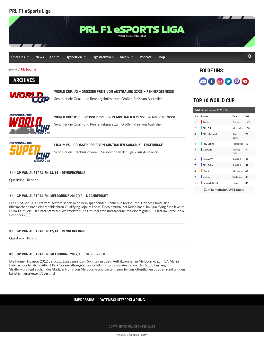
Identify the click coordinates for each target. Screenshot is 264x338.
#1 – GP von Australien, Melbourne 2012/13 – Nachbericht (58, 196)
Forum (54, 57)
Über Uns (20, 57)
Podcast (145, 57)
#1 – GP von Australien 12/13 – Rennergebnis (47, 231)
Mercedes (237, 128)
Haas (235, 182)
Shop (161, 57)
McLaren (237, 171)
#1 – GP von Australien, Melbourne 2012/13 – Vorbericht (57, 254)
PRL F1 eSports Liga (30, 11)
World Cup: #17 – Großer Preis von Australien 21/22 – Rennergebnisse (115, 117)
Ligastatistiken (103, 57)
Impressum (84, 300)
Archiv (127, 57)
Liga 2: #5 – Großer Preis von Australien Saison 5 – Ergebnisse (108, 145)
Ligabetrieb (75, 57)
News (40, 57)
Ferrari (235, 122)
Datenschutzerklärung (122, 300)
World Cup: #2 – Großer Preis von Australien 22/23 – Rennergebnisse (114, 91)
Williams (237, 177)
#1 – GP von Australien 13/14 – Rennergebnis (47, 173)
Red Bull (236, 159)
